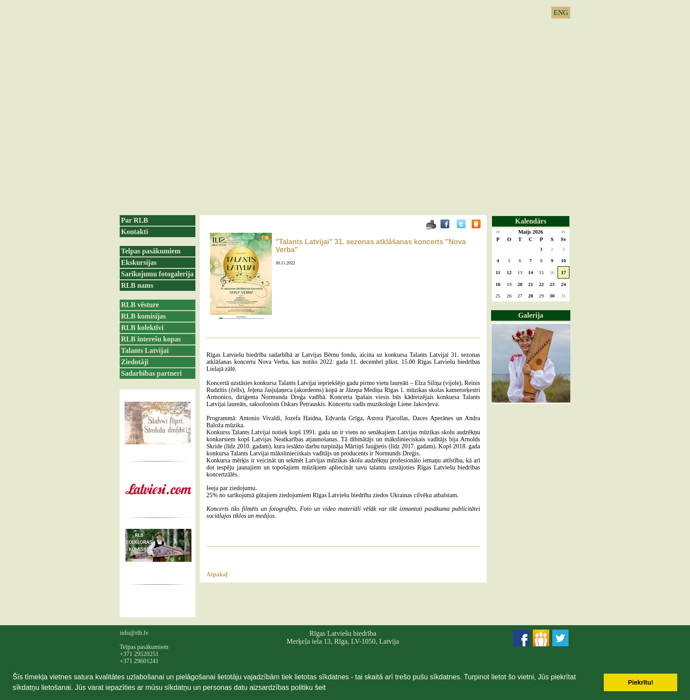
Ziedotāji (134, 362)
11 (497, 272)
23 (552, 284)
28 (530, 295)
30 (552, 295)
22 (541, 284)
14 (530, 272)
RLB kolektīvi (142, 327)
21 (530, 284)
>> (563, 232)
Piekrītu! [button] (640, 682)
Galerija (530, 315)
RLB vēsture (140, 304)
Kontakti (134, 231)
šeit (320, 687)
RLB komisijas (143, 316)
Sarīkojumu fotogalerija (157, 274)
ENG (561, 12)
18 (497, 284)
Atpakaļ (217, 574)
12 (509, 272)
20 (520, 284)
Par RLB (134, 220)
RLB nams (137, 285)
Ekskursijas (139, 262)
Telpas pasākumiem (150, 251)
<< (498, 232)
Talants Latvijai (145, 350)
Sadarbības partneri (151, 373)
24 (563, 284)
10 (563, 260)
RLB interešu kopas (151, 339)
